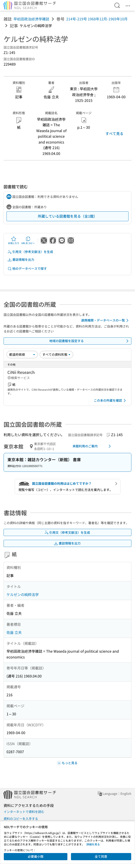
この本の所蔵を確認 (110, 400)
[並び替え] (22, 354)
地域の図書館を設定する (89, 341)
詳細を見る (93, 844)
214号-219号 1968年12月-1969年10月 (97, 18)
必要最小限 (35, 856)
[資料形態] (56, 354)
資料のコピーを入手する (21, 818)
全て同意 (101, 856)
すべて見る (114, 133)
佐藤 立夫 (14, 632)
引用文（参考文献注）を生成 (30, 251)
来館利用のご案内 (92, 446)
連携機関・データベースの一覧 (105, 320)
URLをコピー (28, 240)
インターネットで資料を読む (24, 811)
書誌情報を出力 (20, 259)
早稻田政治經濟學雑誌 (31, 18)
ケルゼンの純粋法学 (22, 594)
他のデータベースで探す (27, 268)
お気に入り (13, 240)
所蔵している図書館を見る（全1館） (67, 216)
